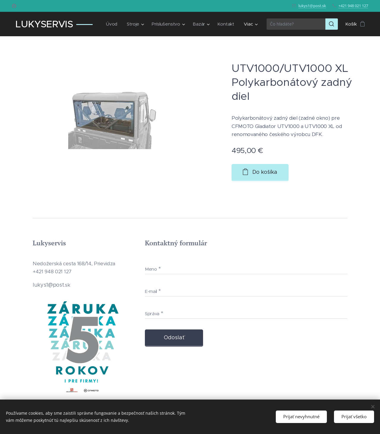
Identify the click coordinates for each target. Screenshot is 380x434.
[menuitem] (112, 24)
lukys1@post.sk (312, 5)
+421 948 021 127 (353, 5)
